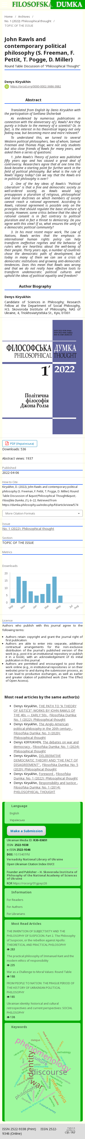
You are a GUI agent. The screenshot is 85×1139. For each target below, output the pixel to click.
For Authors (15, 907)
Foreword (46, 774)
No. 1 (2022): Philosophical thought (28, 21)
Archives (24, 16)
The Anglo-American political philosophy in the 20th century (43, 726)
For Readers (15, 900)
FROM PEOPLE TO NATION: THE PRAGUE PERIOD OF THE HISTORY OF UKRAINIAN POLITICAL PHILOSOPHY (40, 987)
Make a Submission (26, 831)
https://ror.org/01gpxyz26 (30, 883)
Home (9, 16)
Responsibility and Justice (58, 783)
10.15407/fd (22, 854)
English (14, 813)
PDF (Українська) (22, 444)
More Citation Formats (20, 513)
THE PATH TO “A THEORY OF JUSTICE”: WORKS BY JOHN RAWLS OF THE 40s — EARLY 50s (45, 710)
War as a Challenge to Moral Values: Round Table (39, 972)
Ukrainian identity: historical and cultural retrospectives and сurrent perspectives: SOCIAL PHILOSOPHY (39, 1008)
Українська (17, 820)
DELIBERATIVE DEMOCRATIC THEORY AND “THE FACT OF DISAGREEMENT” (46, 760)
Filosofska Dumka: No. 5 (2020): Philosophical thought (46, 767)
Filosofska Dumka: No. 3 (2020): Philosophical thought (37, 735)
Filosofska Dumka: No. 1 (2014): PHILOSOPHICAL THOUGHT (37, 789)
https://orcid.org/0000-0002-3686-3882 (35, 86)
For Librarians (16, 914)
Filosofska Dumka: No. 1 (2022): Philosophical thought (45, 717)
